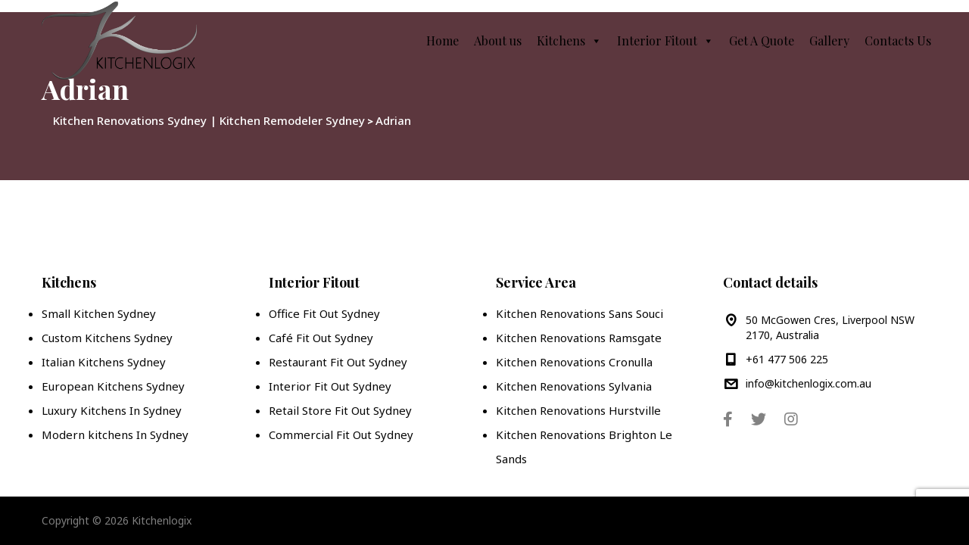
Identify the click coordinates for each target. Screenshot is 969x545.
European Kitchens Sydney (113, 386)
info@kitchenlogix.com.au (808, 383)
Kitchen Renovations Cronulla (574, 361)
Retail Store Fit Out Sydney (340, 410)
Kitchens (569, 40)
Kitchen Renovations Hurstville (578, 410)
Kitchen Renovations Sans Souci (579, 313)
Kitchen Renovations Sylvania (574, 386)
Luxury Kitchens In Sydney (112, 410)
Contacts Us (898, 40)
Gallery (829, 40)
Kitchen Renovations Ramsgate (579, 337)
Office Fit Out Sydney (324, 313)
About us (498, 40)
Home (442, 40)
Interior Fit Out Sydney (330, 386)
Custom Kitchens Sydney (107, 337)
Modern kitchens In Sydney (115, 434)
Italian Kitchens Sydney (104, 361)
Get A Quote (761, 40)
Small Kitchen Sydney (99, 313)
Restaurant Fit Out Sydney (338, 361)
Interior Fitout (665, 40)
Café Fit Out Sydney (321, 337)
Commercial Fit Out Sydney (341, 434)
